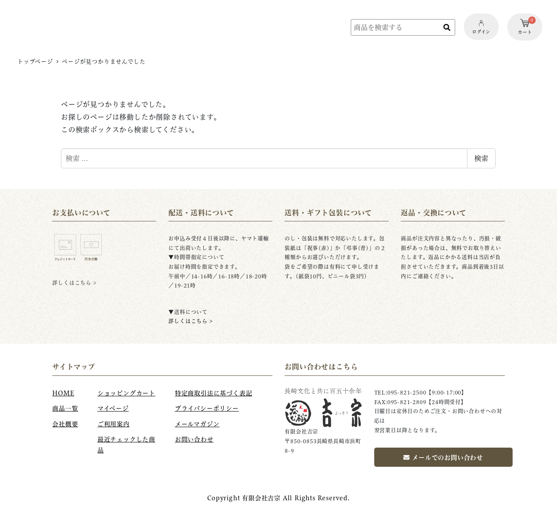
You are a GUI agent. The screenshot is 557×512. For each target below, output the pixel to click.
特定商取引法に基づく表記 (213, 393)
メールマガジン (197, 424)
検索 (481, 158)
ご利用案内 (113, 424)
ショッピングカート (126, 393)
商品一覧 (65, 408)
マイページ (113, 408)
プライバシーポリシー (207, 408)
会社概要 (65, 424)
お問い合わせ (194, 439)
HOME (63, 393)
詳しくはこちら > (190, 321)
